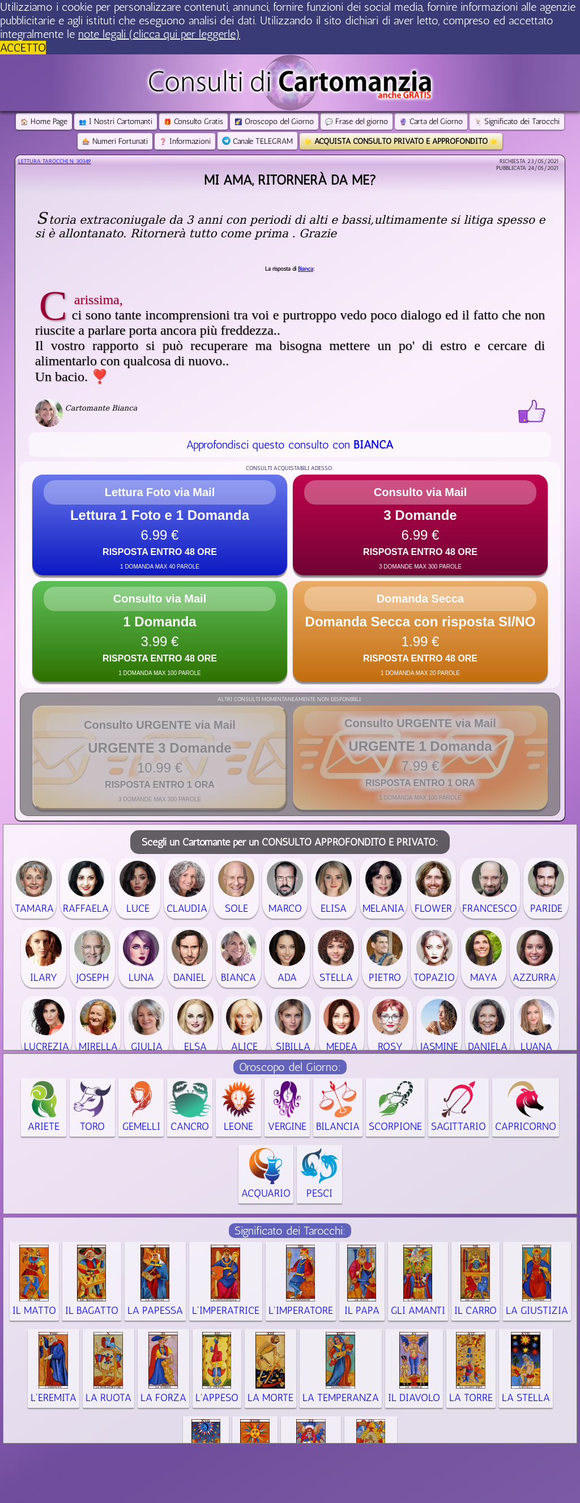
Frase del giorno (356, 121)
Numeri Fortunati (115, 141)
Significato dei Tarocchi (517, 121)
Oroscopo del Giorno (274, 121)
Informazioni (185, 141)
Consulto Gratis (193, 121)
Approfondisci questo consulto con (289, 444)
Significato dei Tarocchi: (290, 1230)
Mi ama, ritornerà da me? (290, 180)
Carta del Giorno (431, 121)
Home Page (43, 121)
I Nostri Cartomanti (115, 121)
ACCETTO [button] (23, 47)
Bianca (305, 269)
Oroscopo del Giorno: (290, 1067)
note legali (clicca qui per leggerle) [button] (159, 34)
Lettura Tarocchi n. (54, 161)
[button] (159, 525)
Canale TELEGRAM (257, 141)
